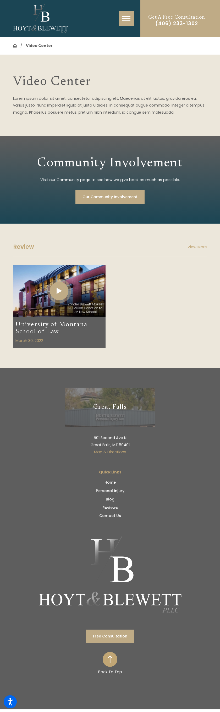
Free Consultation (110, 636)
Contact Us (110, 515)
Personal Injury (110, 490)
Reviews (110, 507)
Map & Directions (110, 452)
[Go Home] (16, 46)
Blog (110, 499)
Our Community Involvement (110, 196)
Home (110, 482)
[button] (10, 701)
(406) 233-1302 (176, 24)
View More (197, 247)
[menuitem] (110, 482)
